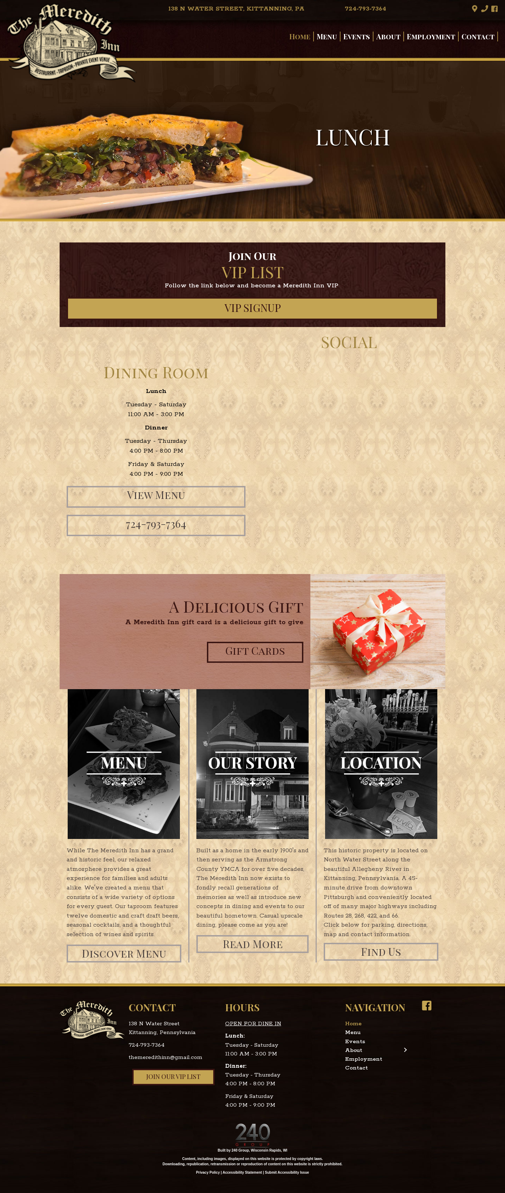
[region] (252, 140)
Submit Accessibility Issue (287, 1172)
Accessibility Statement (242, 1172)
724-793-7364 (146, 1045)
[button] (474, 8)
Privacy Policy (208, 1172)
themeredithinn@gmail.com (165, 1057)
